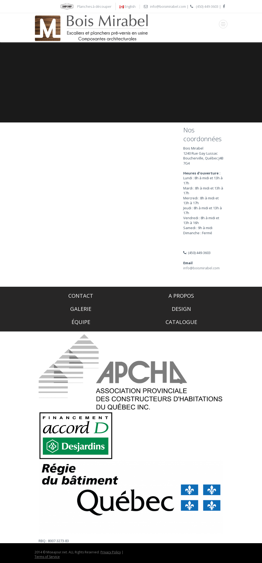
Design (181, 308)
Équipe (81, 322)
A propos (181, 295)
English (130, 6)
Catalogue (181, 322)
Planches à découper (94, 6)
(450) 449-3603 (207, 6)
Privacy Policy (110, 552)
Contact (80, 295)
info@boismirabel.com (168, 6)
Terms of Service (47, 556)
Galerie (80, 308)
